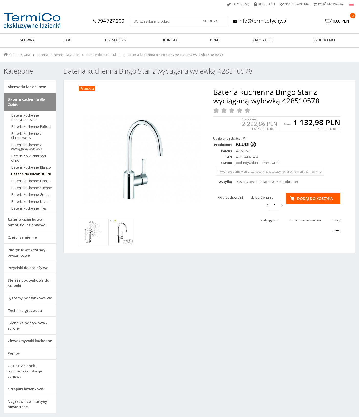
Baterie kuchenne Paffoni (31, 126)
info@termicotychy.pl (260, 20)
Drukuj (336, 220)
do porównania (262, 197)
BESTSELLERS (115, 40)
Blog (66, 40)
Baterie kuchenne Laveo (30, 201)
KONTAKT (171, 40)
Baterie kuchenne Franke (31, 181)
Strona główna (19, 54)
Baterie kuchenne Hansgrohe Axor (25, 117)
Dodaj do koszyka (315, 198)
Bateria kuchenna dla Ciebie (58, 54)
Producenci (324, 40)
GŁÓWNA (27, 40)
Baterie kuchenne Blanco (31, 167)
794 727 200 (108, 20)
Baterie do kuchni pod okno (28, 158)
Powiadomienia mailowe (305, 220)
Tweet (336, 230)
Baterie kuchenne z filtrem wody (26, 135)
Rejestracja (266, 4)
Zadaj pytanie (270, 220)
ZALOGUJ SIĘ (263, 40)
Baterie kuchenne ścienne (31, 188)
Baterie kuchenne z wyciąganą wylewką (26, 147)
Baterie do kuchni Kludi (103, 54)
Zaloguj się (240, 4)
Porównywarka (330, 4)
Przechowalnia (297, 4)
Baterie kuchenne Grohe (30, 194)
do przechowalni (230, 197)
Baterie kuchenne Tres (29, 208)
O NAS (215, 40)
